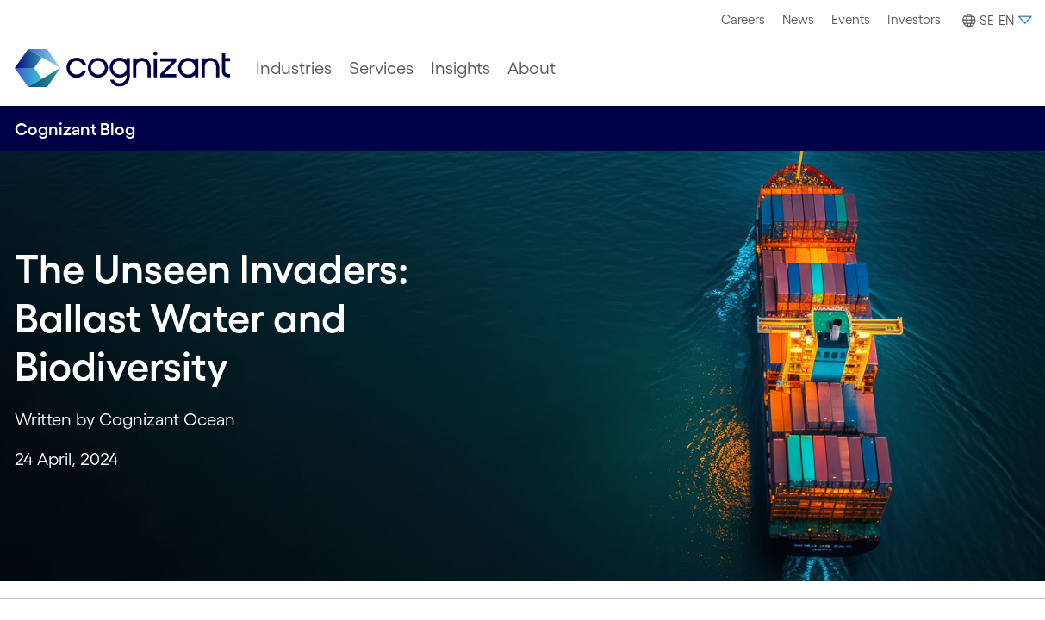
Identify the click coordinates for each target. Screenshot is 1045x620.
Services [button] (381, 68)
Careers (743, 19)
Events (850, 19)
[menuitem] (743, 20)
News (798, 19)
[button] (994, 21)
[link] (122, 68)
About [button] (531, 68)
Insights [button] (460, 68)
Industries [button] (294, 68)
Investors (914, 19)
